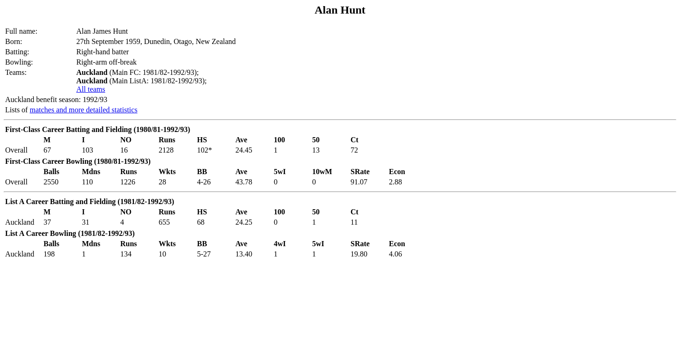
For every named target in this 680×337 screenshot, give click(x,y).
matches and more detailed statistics (83, 110)
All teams (90, 89)
